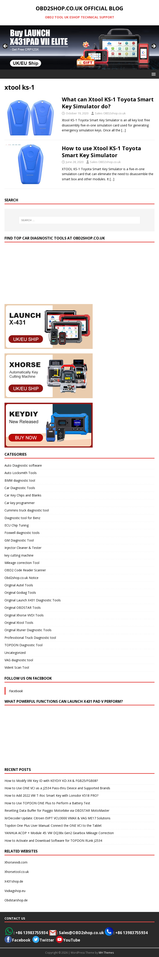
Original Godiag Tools (20, 592)
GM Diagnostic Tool (19, 540)
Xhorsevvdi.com (15, 862)
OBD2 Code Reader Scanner (25, 570)
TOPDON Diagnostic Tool (23, 645)
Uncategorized (15, 652)
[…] (123, 130)
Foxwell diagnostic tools (22, 533)
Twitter (47, 940)
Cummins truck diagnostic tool (26, 510)
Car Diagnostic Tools (19, 488)
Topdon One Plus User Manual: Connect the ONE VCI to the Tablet (53, 825)
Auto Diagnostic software (23, 465)
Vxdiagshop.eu (14, 891)
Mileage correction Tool (21, 563)
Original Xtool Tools (18, 622)
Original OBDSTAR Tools (22, 607)
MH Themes (106, 953)
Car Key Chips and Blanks (22, 495)
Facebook (16, 691)
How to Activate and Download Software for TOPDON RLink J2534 (53, 840)
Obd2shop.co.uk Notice (21, 578)
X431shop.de (13, 881)
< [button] (5, 46)
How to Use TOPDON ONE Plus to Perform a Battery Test (47, 803)
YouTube (68, 940)
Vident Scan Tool (16, 667)
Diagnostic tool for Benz (22, 518)
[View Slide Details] (79, 47)
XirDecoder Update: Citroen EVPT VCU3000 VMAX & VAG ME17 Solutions (57, 818)
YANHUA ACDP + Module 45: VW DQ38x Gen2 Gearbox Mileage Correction (59, 833)
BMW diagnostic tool (19, 480)
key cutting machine (19, 555)
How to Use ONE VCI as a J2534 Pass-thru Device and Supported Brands (57, 788)
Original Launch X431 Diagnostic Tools (32, 600)
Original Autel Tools (18, 585)
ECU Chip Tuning (16, 525)
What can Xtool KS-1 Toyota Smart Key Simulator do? (108, 103)
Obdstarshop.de (16, 900)
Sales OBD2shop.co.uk (110, 113)
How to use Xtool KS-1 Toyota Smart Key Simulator (101, 151)
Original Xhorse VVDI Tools (24, 615)
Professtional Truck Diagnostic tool (30, 637)
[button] (153, 74)
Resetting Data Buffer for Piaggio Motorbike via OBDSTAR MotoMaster (56, 810)
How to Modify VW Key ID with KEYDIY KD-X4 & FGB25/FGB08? (51, 781)
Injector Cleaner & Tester (22, 548)
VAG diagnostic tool (18, 660)
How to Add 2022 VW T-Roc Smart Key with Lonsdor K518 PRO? (51, 795)
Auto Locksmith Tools (20, 473)
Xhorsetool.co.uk (16, 872)
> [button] (153, 46)
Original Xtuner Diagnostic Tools (28, 630)
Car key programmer (19, 503)
